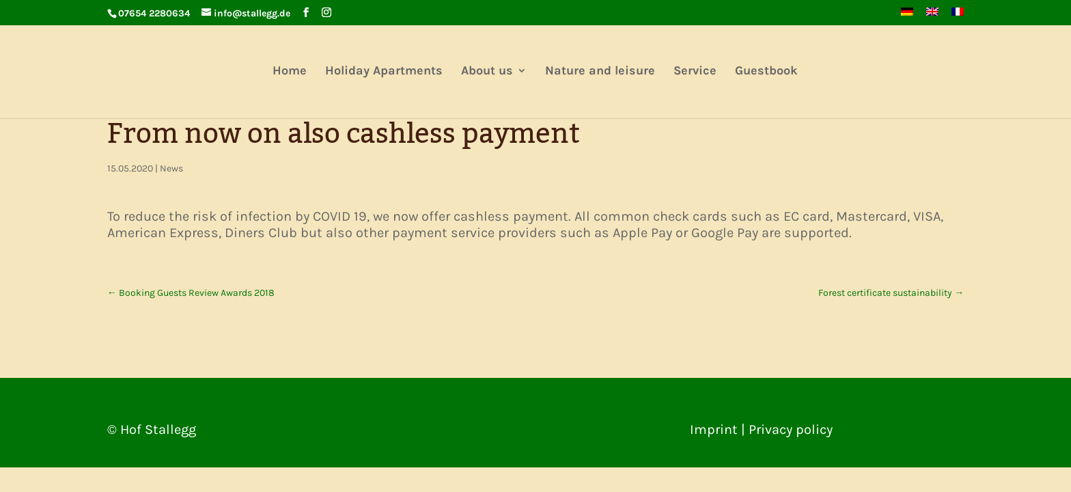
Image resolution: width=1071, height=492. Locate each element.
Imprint (714, 429)
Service (695, 72)
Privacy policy (791, 429)
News (171, 168)
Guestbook (766, 72)
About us (487, 72)
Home (290, 72)
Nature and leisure (600, 72)
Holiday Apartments (384, 72)
